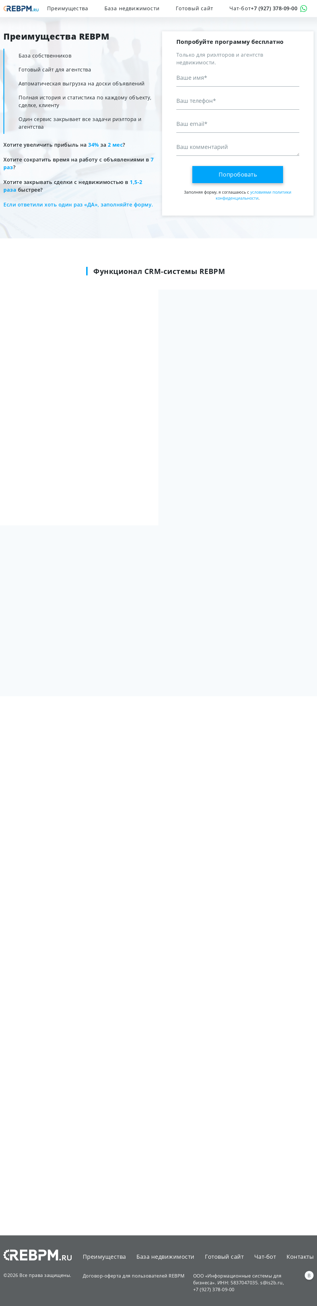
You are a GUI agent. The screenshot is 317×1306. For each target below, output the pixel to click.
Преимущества (67, 8)
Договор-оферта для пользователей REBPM (134, 1275)
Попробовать (238, 174)
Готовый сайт (194, 8)
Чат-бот (240, 8)
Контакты (300, 1256)
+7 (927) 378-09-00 (274, 8)
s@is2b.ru (271, 1282)
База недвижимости (131, 8)
